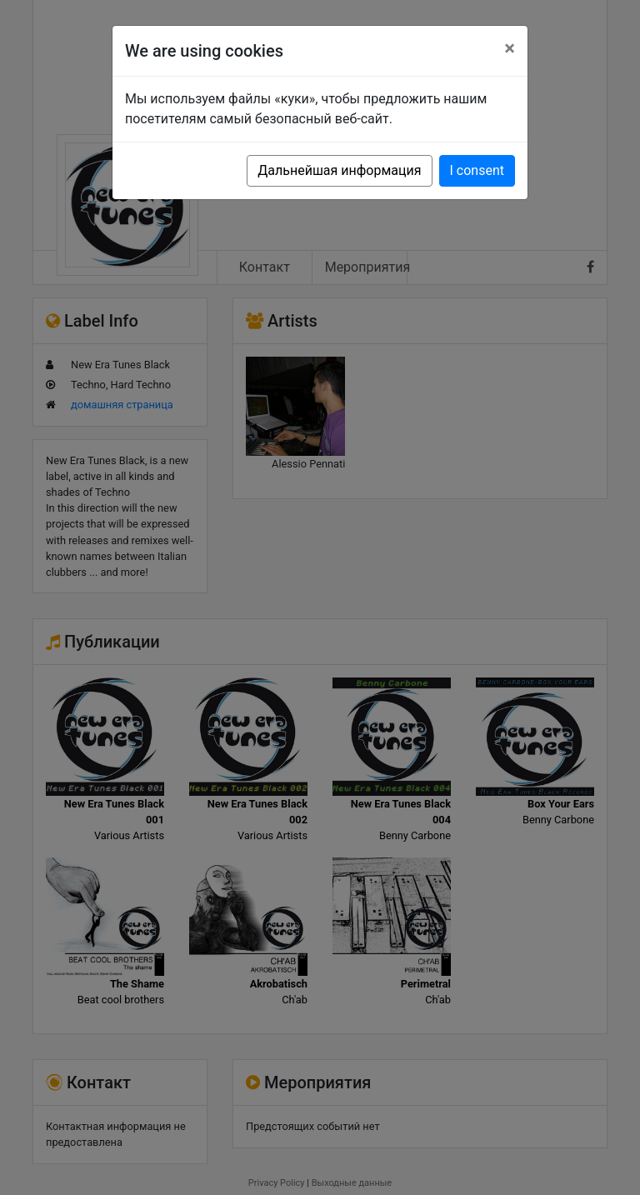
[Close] (510, 48)
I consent (477, 170)
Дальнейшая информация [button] (339, 170)
